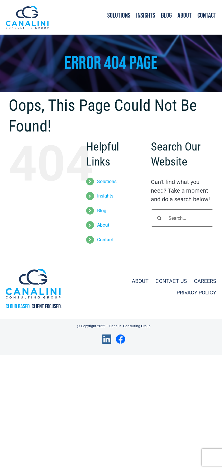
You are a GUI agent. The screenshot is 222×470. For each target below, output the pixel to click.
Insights (105, 196)
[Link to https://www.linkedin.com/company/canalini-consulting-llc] (106, 339)
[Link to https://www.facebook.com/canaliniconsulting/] (120, 339)
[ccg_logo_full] (27, 8)
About (103, 225)
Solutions (106, 181)
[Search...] (182, 218)
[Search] (159, 218)
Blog (101, 210)
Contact (105, 239)
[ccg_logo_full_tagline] (34, 271)
